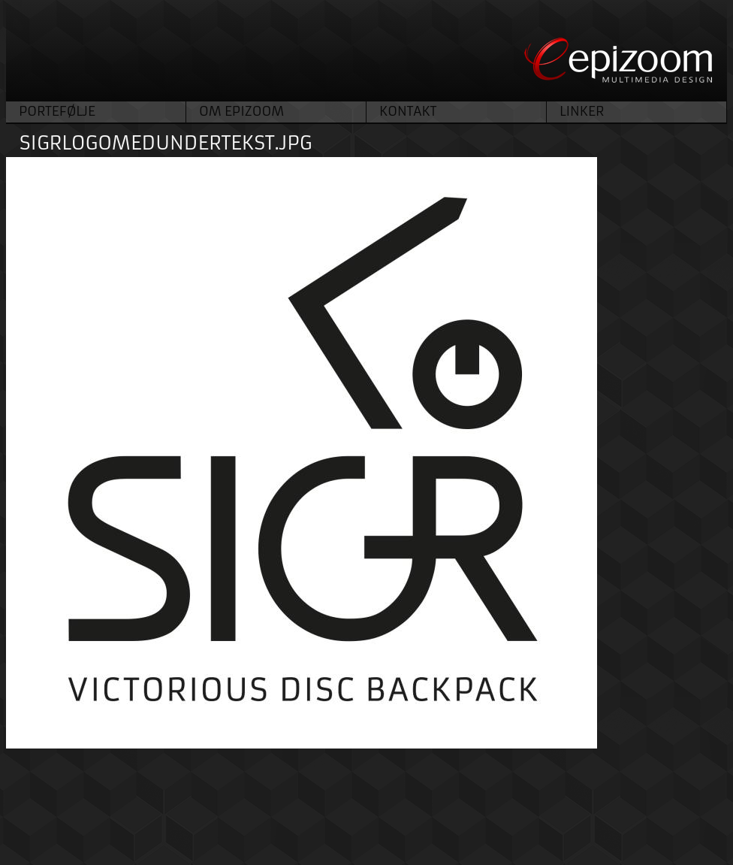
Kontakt (407, 111)
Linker (582, 111)
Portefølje (57, 111)
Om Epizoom (241, 111)
